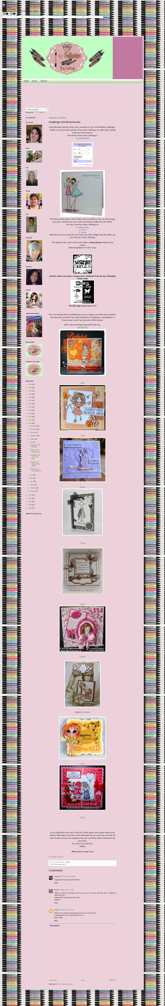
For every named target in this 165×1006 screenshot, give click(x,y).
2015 (30, 420)
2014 (30, 423)
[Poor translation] (13, 14)
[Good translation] (5, 14)
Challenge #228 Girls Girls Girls (35, 457)
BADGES (44, 81)
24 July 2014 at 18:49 (67, 910)
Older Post (112, 980)
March (32, 485)
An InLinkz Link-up (56, 857)
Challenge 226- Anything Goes (35, 470)
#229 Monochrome (59, 864)
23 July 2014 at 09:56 (68, 876)
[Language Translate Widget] (37, 109)
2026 (30, 384)
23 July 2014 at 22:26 (67, 890)
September (33, 436)
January (33, 491)
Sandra (56, 910)
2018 (30, 410)
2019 (30, 407)
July (31, 442)
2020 (30, 404)
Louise (82, 764)
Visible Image (90, 248)
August (32, 439)
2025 (30, 387)
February (33, 488)
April (32, 481)
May (31, 478)
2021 (30, 400)
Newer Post (53, 980)
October (33, 432)
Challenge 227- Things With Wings (35, 464)
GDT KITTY (82, 327)
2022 (30, 397)
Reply (56, 883)
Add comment (54, 926)
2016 (30, 417)
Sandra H (57, 876)
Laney (82, 817)
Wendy (56, 890)
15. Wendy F (82, 230)
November (33, 429)
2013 (30, 495)
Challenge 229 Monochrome (35, 451)
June (31, 475)
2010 (30, 505)
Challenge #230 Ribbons (35, 446)
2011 (30, 501)
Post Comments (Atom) (65, 984)
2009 (30, 508)
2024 (30, 391)
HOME (26, 81)
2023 (30, 394)
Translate (39, 112)
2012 (30, 498)
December (33, 426)
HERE (94, 306)
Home (83, 980)
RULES (34, 81)
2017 (30, 413)
